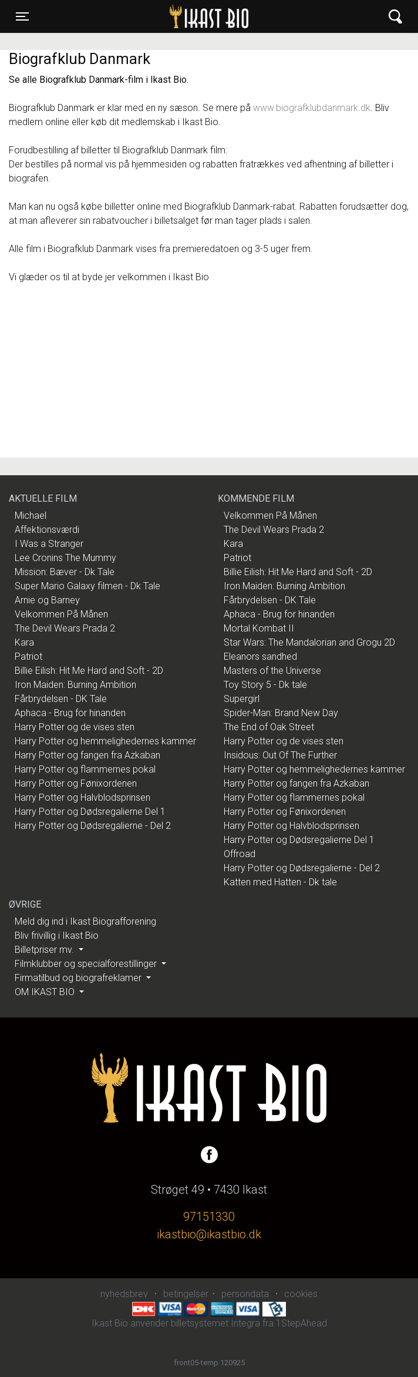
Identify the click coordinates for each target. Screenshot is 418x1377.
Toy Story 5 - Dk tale (265, 684)
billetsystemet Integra (215, 1323)
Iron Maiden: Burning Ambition (75, 684)
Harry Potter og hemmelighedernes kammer (105, 741)
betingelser (185, 1293)
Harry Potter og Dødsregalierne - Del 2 (93, 825)
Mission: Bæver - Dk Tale (64, 571)
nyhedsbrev (124, 1293)
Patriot (28, 656)
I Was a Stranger (49, 543)
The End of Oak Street (269, 727)
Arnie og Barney (47, 600)
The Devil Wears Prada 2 (65, 628)
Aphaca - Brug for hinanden (70, 712)
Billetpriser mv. (45, 949)
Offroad (239, 853)
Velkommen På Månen (61, 614)
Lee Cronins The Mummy (65, 557)
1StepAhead (301, 1323)
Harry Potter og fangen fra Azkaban (87, 755)
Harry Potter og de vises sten (74, 727)
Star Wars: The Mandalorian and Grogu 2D (309, 642)
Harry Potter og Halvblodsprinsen (82, 797)
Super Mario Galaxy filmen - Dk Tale (87, 586)
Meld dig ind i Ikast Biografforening (85, 921)
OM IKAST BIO (46, 992)
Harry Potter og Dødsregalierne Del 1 (90, 811)
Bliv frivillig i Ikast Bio (57, 935)
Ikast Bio (148, 16)
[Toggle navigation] (22, 16)
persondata (245, 1293)
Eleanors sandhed (260, 656)
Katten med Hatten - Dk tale (280, 882)
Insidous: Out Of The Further (280, 755)
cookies (301, 1293)
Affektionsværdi (47, 529)
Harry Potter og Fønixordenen (76, 783)
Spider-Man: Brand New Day (281, 712)
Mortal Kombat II (259, 628)
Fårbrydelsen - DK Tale (61, 698)
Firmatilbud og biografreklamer (79, 977)
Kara (24, 642)
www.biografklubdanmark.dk (311, 107)
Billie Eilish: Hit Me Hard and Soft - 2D (89, 670)
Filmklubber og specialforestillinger (87, 963)
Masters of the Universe (272, 670)
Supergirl (241, 698)
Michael (30, 515)
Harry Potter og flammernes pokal (85, 769)
